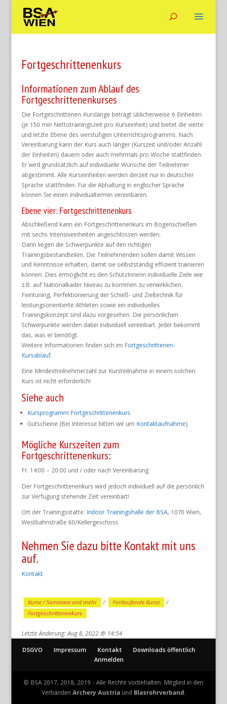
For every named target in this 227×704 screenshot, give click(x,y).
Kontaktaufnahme (161, 424)
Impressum (70, 650)
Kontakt (32, 574)
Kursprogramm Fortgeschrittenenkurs (78, 413)
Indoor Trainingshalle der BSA (127, 512)
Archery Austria (96, 692)
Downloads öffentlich (164, 650)
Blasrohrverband (159, 692)
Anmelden (109, 659)
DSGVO (32, 650)
